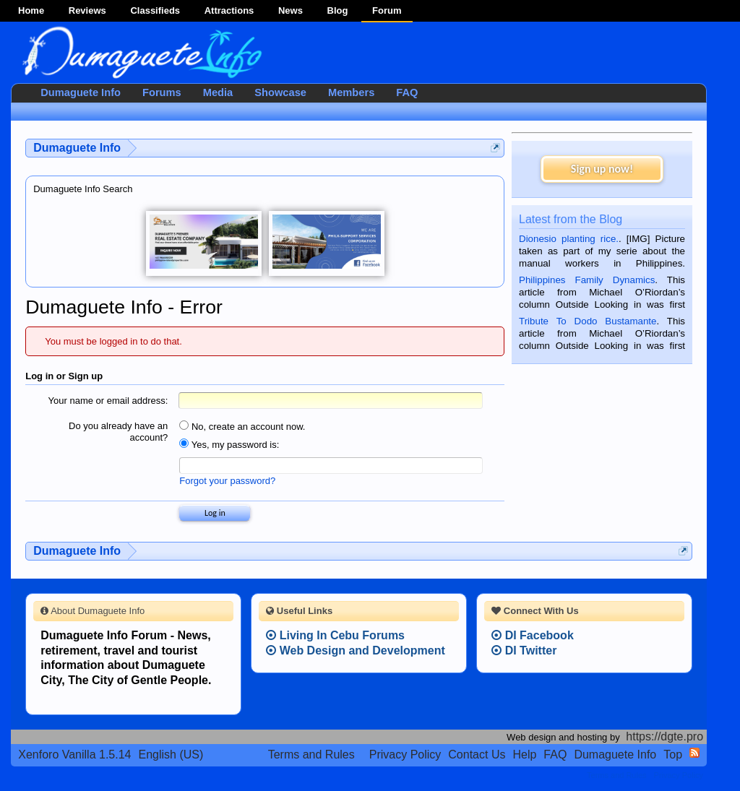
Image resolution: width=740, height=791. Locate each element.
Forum (386, 10)
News (290, 10)
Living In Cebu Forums (335, 635)
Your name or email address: (108, 400)
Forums (161, 92)
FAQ (407, 92)
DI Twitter (523, 650)
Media (218, 92)
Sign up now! (602, 169)
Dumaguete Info (80, 92)
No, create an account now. (242, 426)
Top (672, 754)
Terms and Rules (311, 754)
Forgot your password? (227, 480)
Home (31, 10)
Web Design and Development (355, 650)
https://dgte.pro (664, 736)
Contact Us (476, 754)
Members (351, 92)
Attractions (229, 10)
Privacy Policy (405, 754)
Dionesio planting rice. (569, 238)
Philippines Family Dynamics (587, 280)
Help (524, 754)
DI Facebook (532, 635)
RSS (694, 753)
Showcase (280, 92)
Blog (337, 10)
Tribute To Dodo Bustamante (587, 321)
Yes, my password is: (229, 444)
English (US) (171, 754)
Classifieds (155, 10)
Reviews (87, 10)
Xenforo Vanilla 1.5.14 (74, 754)
